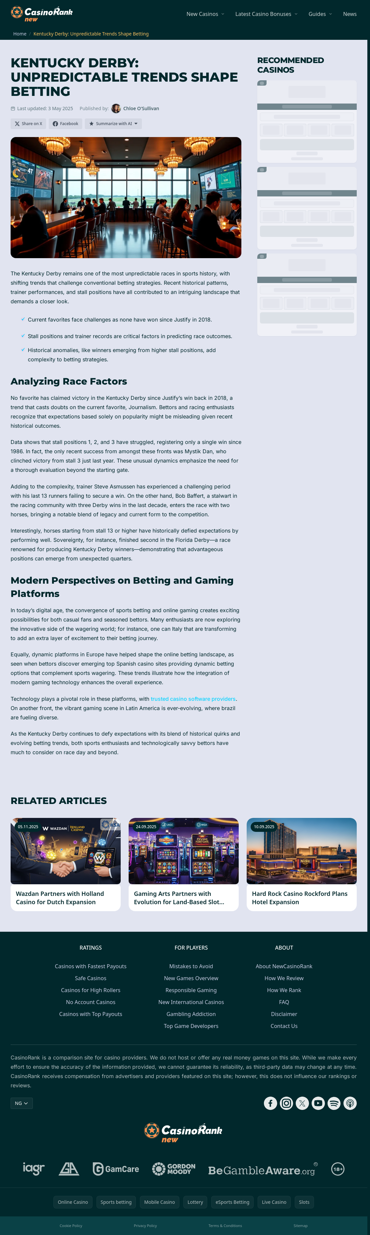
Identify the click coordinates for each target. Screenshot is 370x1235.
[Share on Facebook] (65, 123)
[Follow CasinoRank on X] (302, 1103)
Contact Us (284, 1026)
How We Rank (284, 990)
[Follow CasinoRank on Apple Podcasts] (350, 1103)
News (350, 14)
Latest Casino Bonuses (263, 14)
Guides (317, 14)
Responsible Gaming (190, 990)
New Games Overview (191, 978)
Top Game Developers (191, 1026)
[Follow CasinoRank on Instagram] (286, 1103)
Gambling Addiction (191, 1014)
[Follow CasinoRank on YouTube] (318, 1103)
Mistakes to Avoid (191, 966)
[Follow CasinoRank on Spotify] (334, 1103)
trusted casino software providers (193, 698)
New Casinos (202, 14)
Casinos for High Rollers (90, 990)
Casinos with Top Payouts (90, 1014)
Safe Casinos (90, 978)
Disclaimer (284, 1014)
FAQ (284, 1002)
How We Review (284, 978)
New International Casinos (191, 1002)
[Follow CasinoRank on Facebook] (270, 1103)
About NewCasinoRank (284, 966)
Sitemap (301, 1225)
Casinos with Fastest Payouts (91, 966)
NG (22, 1103)
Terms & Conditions (225, 1225)
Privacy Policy (145, 1225)
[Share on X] (28, 123)
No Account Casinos (90, 1002)
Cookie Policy (71, 1225)
